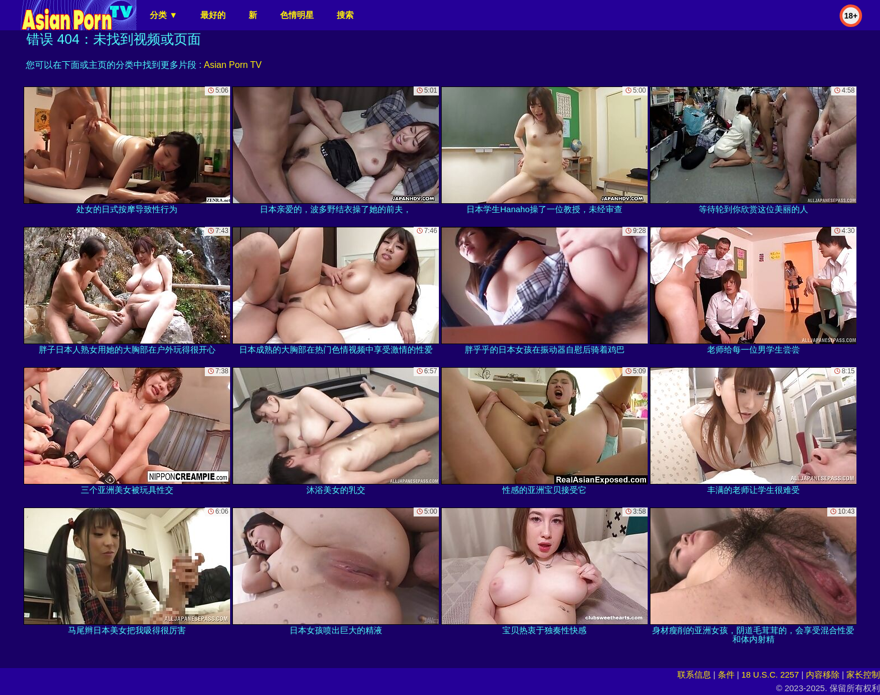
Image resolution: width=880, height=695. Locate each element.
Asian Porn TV (233, 65)
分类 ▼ (163, 15)
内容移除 (823, 674)
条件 (726, 674)
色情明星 (297, 15)
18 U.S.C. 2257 (770, 674)
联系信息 (694, 674)
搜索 (345, 15)
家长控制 (863, 674)
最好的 (213, 15)
